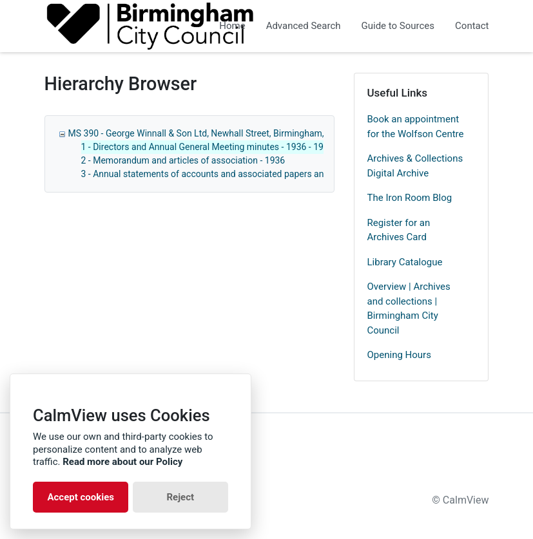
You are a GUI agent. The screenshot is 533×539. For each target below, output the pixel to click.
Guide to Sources (398, 26)
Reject (180, 497)
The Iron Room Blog (409, 197)
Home (232, 26)
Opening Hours (399, 355)
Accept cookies (80, 497)
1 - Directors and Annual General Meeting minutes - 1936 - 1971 (207, 147)
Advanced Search (303, 26)
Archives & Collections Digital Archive (415, 166)
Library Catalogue (405, 262)
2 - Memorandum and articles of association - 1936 (183, 160)
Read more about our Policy (122, 462)
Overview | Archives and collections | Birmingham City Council (409, 308)
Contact (472, 26)
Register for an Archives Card (399, 230)
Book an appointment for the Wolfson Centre (415, 126)
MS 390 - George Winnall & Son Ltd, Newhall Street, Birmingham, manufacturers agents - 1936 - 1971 (268, 133)
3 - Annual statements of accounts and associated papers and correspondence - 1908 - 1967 (266, 174)
